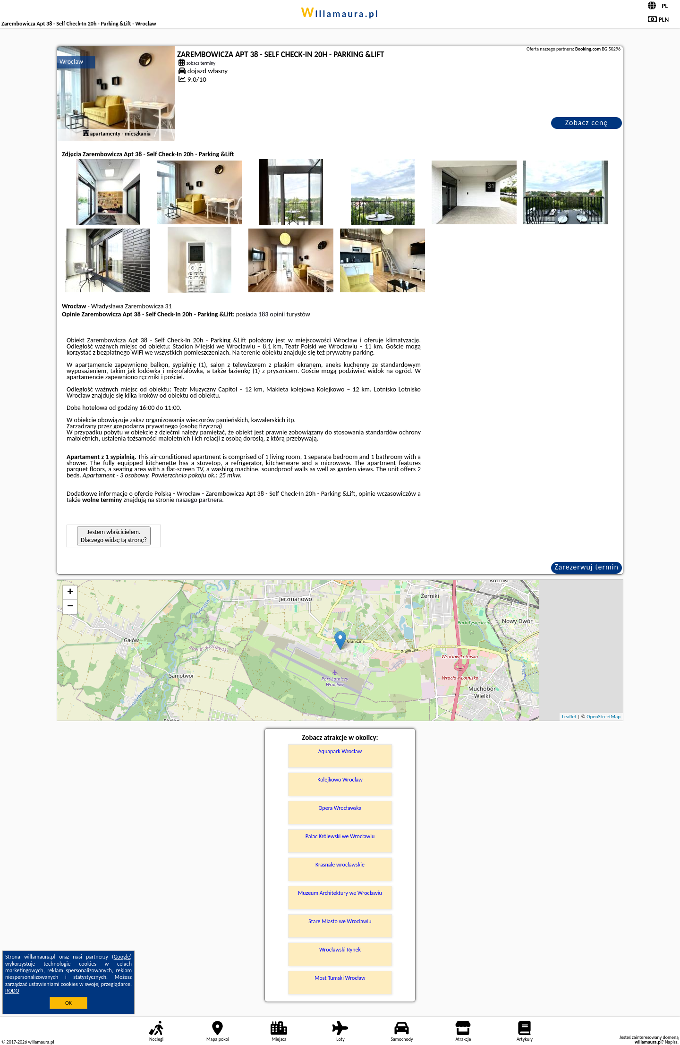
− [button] (70, 607)
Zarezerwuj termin (586, 566)
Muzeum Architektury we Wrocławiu (340, 893)
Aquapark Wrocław (340, 751)
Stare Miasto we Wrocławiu (339, 921)
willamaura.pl (340, 13)
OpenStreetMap (603, 717)
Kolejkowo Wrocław (340, 779)
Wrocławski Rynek (340, 949)
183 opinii (271, 314)
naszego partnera (199, 500)
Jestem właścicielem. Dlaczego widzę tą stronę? (114, 536)
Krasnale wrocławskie (340, 864)
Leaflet (569, 717)
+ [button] (70, 593)
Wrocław (71, 62)
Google (122, 956)
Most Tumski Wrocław (339, 978)
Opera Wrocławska (339, 808)
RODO (12, 990)
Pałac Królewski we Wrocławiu (340, 836)
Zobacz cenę (586, 122)
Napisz (671, 1042)
